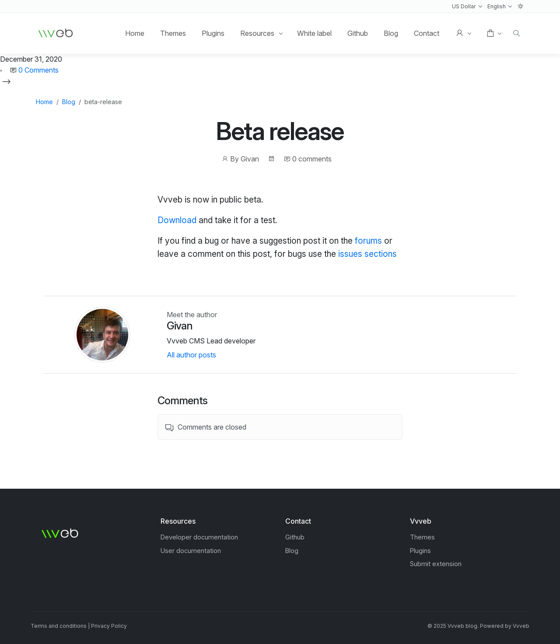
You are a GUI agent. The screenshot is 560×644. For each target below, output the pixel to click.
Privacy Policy (109, 626)
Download (177, 220)
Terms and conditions (59, 626)
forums (368, 240)
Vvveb (521, 626)
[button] (467, 6)
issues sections (367, 253)
